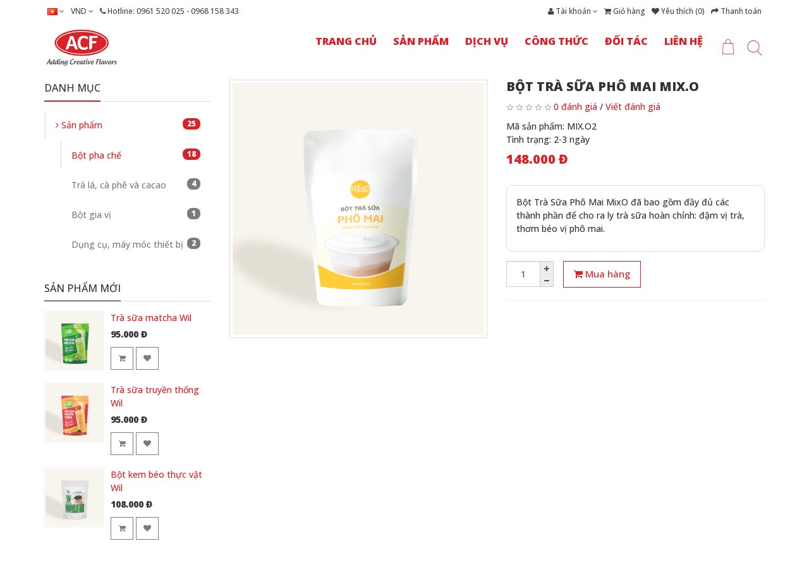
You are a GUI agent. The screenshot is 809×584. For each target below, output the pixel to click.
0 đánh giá (575, 106)
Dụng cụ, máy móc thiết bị (135, 244)
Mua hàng (602, 273)
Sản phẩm (128, 124)
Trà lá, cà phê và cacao (135, 184)
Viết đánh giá (632, 106)
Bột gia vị (135, 214)
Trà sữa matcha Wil (151, 318)
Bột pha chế (135, 155)
